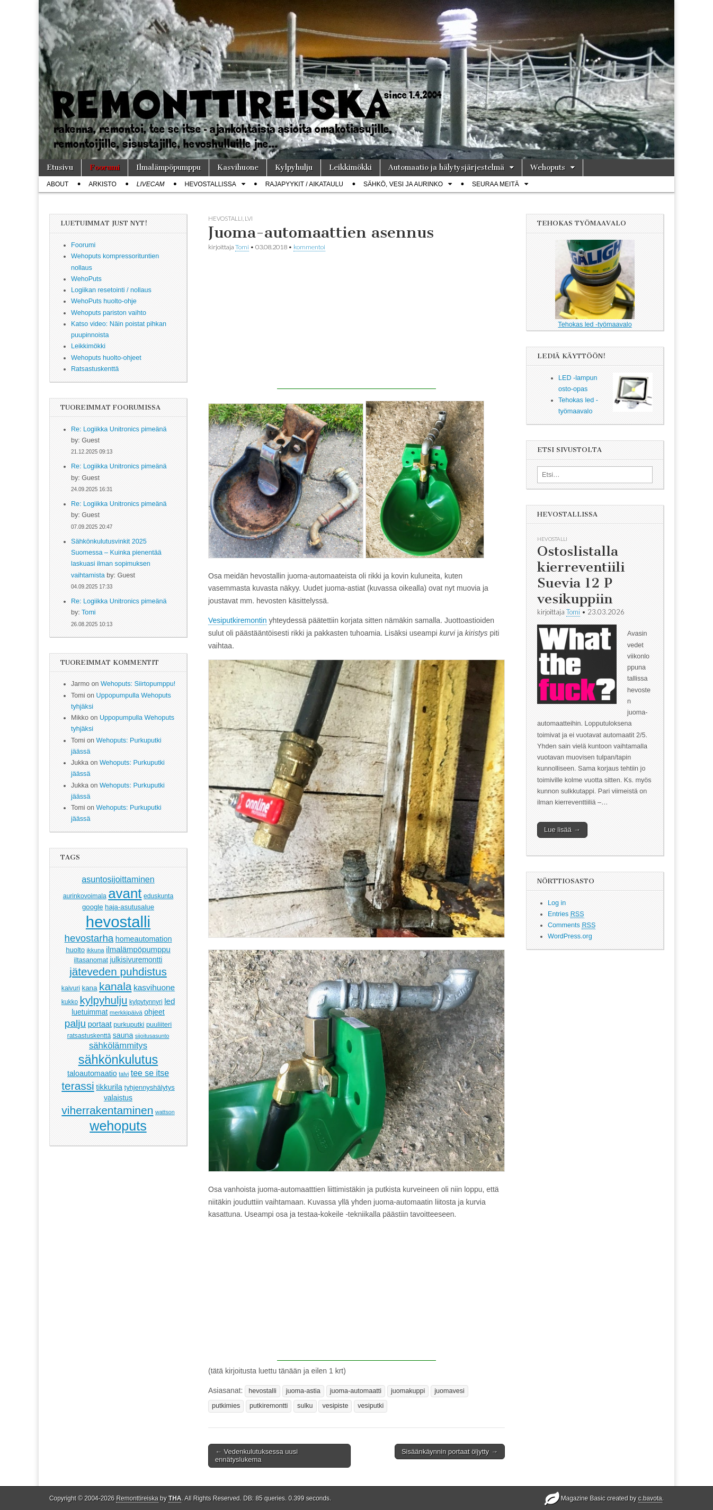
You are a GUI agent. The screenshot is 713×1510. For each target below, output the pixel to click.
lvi (249, 218)
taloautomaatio (92, 1073)
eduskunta (158, 896)
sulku (305, 1405)
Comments (571, 925)
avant (124, 893)
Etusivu (60, 167)
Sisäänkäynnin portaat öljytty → (450, 1451)
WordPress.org (570, 936)
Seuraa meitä (495, 184)
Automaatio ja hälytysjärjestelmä (446, 167)
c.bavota (650, 1498)
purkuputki (128, 1024)
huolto (75, 950)
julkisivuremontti (136, 959)
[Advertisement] (356, 323)
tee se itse (150, 1073)
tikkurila (109, 1087)
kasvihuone (154, 987)
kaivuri (70, 988)
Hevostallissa (210, 184)
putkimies (226, 1405)
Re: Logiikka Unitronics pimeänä (119, 429)
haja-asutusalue (129, 907)
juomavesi (449, 1391)
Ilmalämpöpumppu (168, 167)
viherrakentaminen (107, 1110)
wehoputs (118, 1125)
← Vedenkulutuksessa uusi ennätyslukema (256, 1456)
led (169, 1001)
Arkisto (102, 184)
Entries (566, 914)
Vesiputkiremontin (237, 620)
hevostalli (118, 921)
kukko (69, 1002)
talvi (124, 1074)
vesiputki (371, 1405)
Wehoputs (547, 167)
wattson (165, 1112)
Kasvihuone (238, 167)
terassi (77, 1086)
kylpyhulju (104, 1000)
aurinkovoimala (84, 896)
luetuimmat (90, 1012)
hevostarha (89, 938)
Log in (557, 903)
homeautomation (143, 939)
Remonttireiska (137, 1498)
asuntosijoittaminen (118, 879)
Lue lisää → (562, 830)
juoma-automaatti (355, 1391)
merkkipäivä (126, 1012)
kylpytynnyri (146, 1002)
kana (89, 988)
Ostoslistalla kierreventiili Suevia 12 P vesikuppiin (581, 575)
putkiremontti (268, 1405)
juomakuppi (408, 1391)
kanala (115, 986)
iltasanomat (91, 960)
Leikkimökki (350, 167)
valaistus (118, 1097)
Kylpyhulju (294, 167)
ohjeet (154, 1012)
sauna (123, 1035)
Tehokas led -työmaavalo (595, 284)
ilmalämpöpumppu (138, 949)
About (57, 184)
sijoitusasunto (152, 1036)
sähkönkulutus (118, 1059)
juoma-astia (303, 1391)
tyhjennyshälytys (149, 1087)
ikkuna (95, 950)
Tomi (89, 612)
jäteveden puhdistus (118, 971)
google (92, 907)
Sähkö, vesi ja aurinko (403, 184)
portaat (100, 1024)
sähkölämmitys (118, 1046)
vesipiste (335, 1405)
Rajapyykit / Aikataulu (304, 184)
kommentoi (309, 247)
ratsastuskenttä (89, 1035)
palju (75, 1023)
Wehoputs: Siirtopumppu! (138, 684)
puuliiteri (159, 1024)
